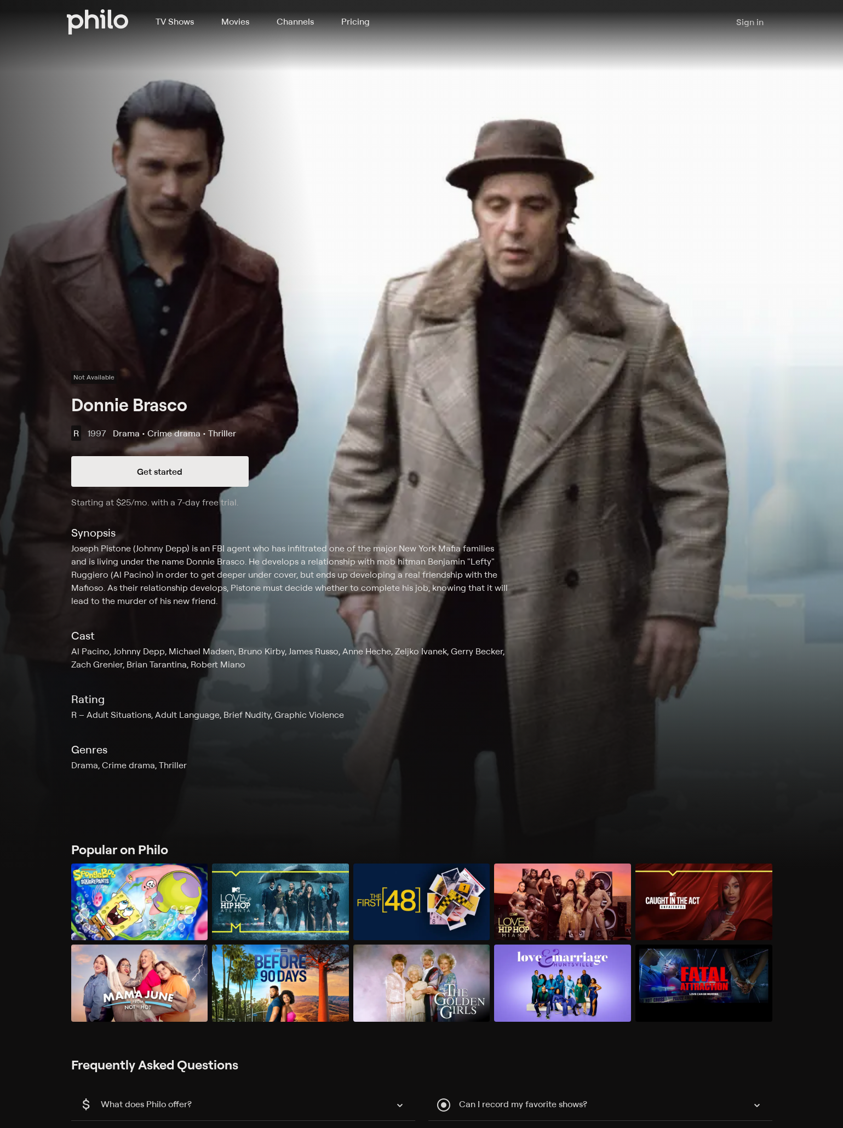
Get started (159, 471)
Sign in (750, 21)
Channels (295, 21)
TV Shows (175, 21)
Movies (235, 21)
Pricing (355, 21)
